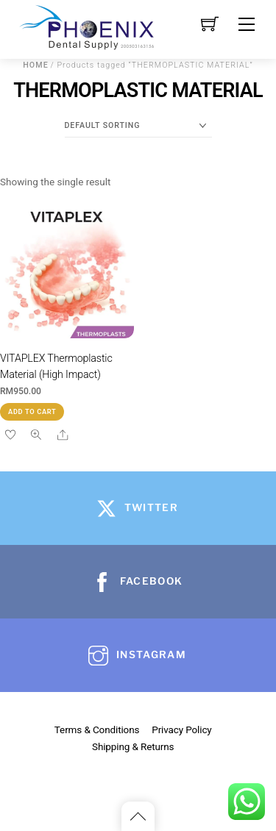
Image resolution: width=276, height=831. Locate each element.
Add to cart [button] (32, 411)
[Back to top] (138, 816)
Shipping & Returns (133, 746)
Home (36, 65)
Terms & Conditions (97, 729)
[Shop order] (138, 126)
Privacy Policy (181, 729)
